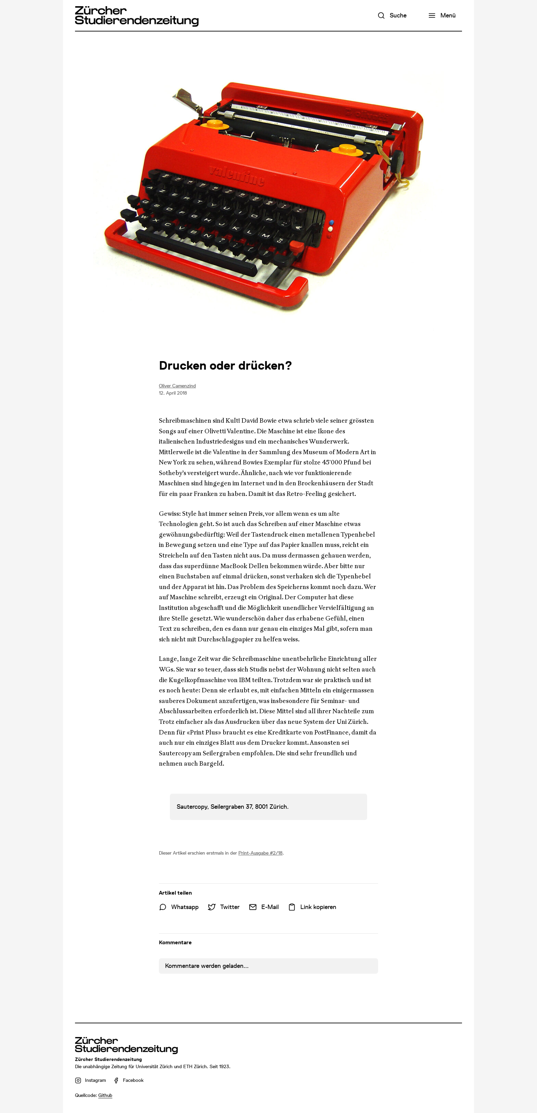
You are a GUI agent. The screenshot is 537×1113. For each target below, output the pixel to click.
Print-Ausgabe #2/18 (260, 853)
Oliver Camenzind (177, 386)
